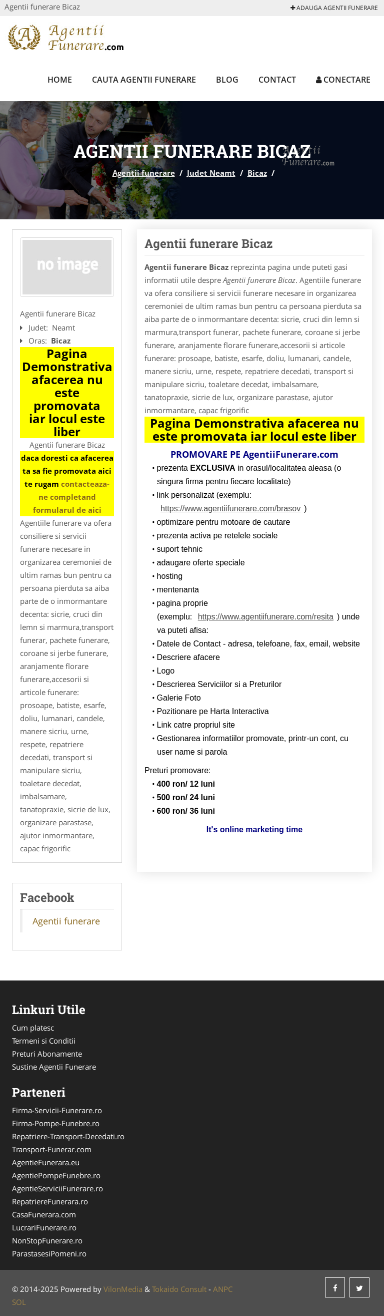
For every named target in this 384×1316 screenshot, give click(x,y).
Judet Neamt (211, 173)
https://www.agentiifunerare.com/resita (266, 616)
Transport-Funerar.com (52, 1149)
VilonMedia (123, 1289)
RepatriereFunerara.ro (50, 1201)
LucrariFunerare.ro (44, 1227)
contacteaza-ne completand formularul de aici (71, 497)
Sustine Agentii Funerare (54, 1067)
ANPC (222, 1289)
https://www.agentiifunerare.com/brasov (230, 508)
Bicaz (257, 173)
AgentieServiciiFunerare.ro (57, 1188)
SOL (19, 1302)
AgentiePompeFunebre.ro (56, 1175)
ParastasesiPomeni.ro (49, 1253)
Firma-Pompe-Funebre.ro (56, 1123)
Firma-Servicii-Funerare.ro (57, 1110)
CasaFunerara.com (44, 1214)
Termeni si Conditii (44, 1041)
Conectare (343, 79)
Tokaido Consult (179, 1289)
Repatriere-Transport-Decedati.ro (68, 1136)
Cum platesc (33, 1028)
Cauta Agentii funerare (144, 79)
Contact (277, 79)
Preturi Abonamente (47, 1054)
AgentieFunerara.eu (46, 1162)
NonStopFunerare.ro (47, 1240)
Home (60, 79)
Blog (227, 79)
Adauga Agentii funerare (334, 8)
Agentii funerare (143, 173)
